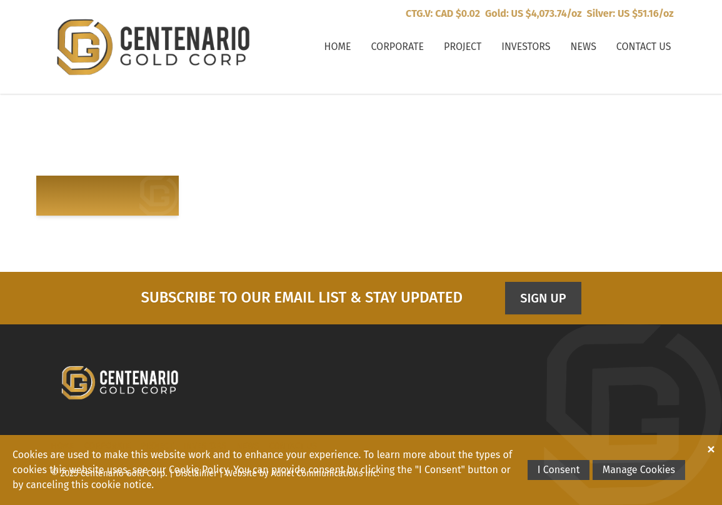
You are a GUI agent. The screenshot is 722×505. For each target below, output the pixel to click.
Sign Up (543, 298)
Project (462, 46)
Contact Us (643, 46)
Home (337, 46)
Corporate (397, 46)
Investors (525, 46)
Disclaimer (197, 473)
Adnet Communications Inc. (325, 473)
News (583, 46)
